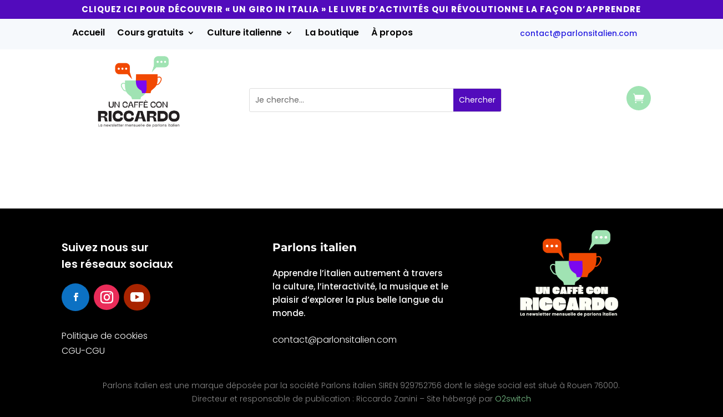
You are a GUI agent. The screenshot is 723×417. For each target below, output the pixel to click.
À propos (392, 34)
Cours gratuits (150, 34)
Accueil (88, 34)
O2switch (513, 398)
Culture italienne (244, 34)
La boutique (332, 34)
